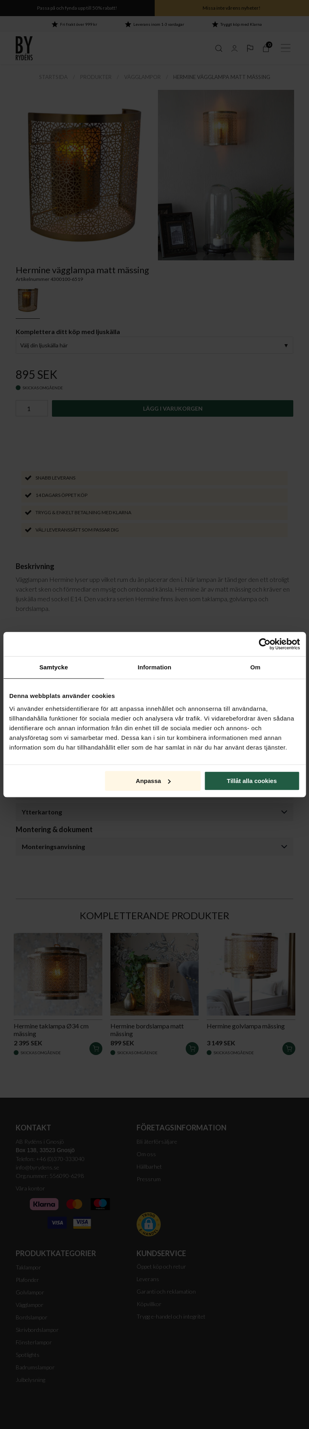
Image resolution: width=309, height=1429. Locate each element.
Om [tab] (255, 667)
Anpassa (153, 780)
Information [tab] (155, 667)
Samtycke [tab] (53, 667)
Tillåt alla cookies (252, 780)
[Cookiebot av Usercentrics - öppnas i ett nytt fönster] (264, 644)
